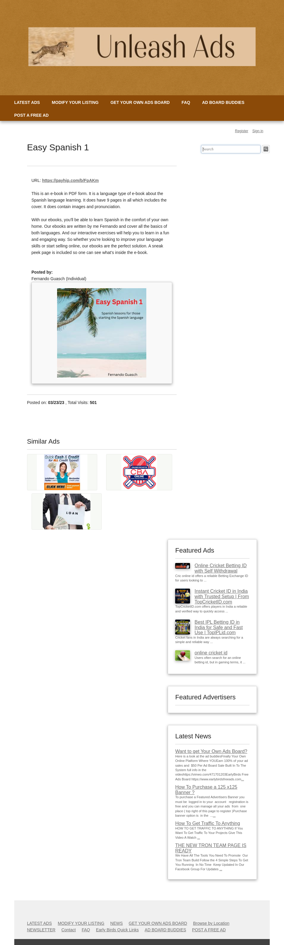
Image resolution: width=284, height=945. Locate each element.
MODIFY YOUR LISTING (75, 102)
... (242, 779)
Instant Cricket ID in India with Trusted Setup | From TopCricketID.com (221, 596)
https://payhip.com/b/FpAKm (70, 180)
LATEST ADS (27, 102)
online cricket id (210, 652)
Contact (68, 929)
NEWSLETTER (41, 929)
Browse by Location (211, 923)
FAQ (186, 102)
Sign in (257, 131)
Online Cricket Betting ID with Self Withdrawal (220, 568)
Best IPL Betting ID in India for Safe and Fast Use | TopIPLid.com (218, 627)
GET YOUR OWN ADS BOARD (140, 102)
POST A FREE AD (31, 115)
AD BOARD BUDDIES (223, 102)
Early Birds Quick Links (117, 929)
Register (241, 131)
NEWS (116, 923)
